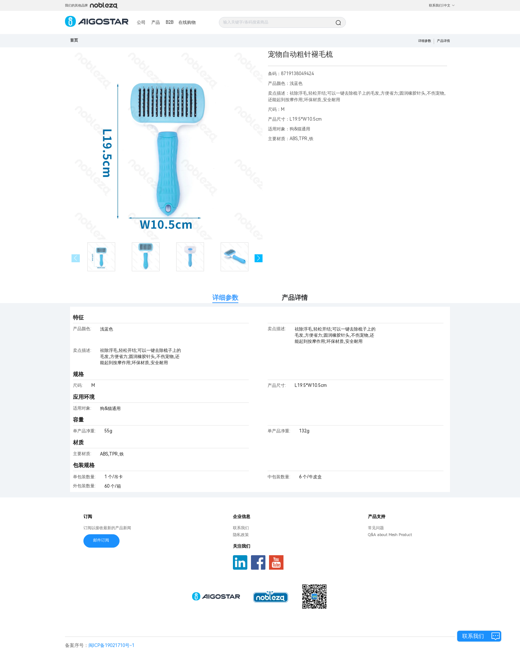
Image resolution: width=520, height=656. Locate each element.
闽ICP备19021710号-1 (111, 645)
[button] (259, 258)
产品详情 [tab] (295, 297)
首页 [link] (74, 40)
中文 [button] (449, 5)
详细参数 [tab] (225, 297)
